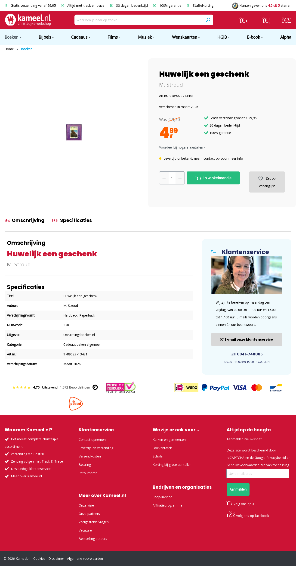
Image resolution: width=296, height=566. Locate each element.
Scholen (158, 456)
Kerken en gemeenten (169, 439)
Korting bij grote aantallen (172, 464)
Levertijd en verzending (96, 448)
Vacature (85, 530)
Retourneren (88, 473)
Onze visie (86, 505)
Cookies (39, 558)
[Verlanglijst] (266, 20)
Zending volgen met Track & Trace (37, 461)
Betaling (85, 464)
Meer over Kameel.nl (26, 476)
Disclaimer (56, 558)
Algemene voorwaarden (85, 558)
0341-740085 (247, 354)
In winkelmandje (213, 178)
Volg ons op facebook (248, 515)
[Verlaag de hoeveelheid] (164, 177)
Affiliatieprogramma (167, 505)
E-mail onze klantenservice (246, 339)
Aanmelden (238, 489)
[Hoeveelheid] (172, 177)
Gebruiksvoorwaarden (243, 465)
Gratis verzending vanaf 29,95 (31, 5)
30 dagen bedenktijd (129, 5)
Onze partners (89, 513)
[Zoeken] (208, 20)
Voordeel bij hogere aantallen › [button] (182, 147)
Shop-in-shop (163, 497)
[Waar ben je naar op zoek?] (138, 20)
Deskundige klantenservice (31, 468)
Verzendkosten (90, 456)
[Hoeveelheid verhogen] (180, 177)
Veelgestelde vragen (94, 522)
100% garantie (167, 5)
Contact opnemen (92, 439)
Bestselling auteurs (93, 538)
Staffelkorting (200, 5)
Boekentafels (163, 448)
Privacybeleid (276, 457)
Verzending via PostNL (28, 454)
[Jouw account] (244, 20)
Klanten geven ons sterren (261, 5)
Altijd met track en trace (83, 5)
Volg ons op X (240, 504)
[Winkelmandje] (286, 20)
